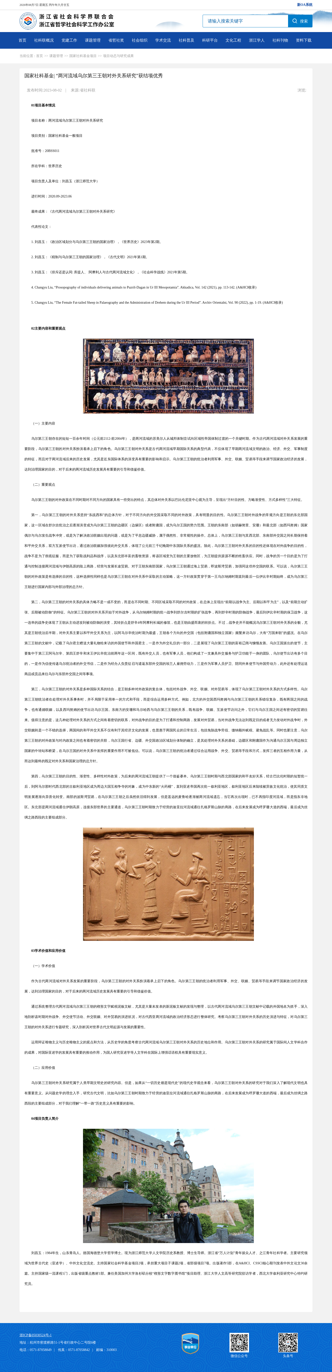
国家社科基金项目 (83, 56)
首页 (22, 40)
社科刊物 (280, 40)
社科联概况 (44, 40)
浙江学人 (257, 40)
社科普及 (186, 40)
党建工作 (69, 40)
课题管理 (93, 40)
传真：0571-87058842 (74, 1350)
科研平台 (210, 40)
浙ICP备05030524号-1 (36, 1335)
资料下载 (303, 40)
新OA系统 (304, 5)
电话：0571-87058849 (36, 1350)
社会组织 (139, 40)
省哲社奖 (116, 40)
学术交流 (163, 40)
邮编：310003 (106, 1350)
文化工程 (233, 40)
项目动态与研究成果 (118, 56)
